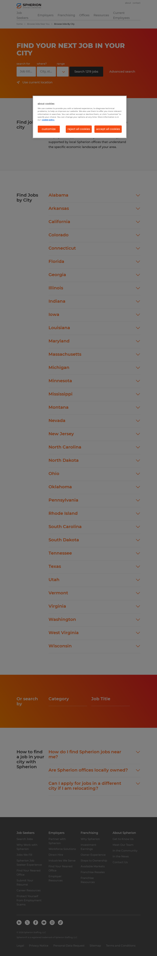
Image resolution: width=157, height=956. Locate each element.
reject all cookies (79, 129)
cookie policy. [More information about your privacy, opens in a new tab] (48, 120)
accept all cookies (108, 129)
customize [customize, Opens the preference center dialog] (49, 129)
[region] (80, 117)
